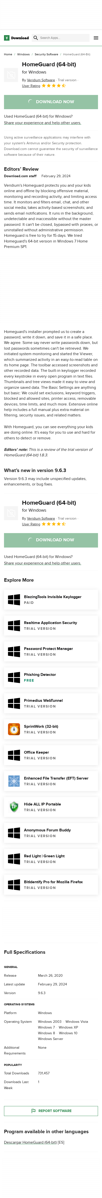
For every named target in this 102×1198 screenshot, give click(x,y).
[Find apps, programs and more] (60, 38)
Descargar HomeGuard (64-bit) (30, 1142)
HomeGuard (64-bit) (49, 68)
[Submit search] (36, 38)
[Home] (8, 54)
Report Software (51, 1111)
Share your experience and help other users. (42, 122)
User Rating (44, 85)
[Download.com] (16, 38)
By (38, 80)
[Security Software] (46, 54)
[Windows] (23, 54)
